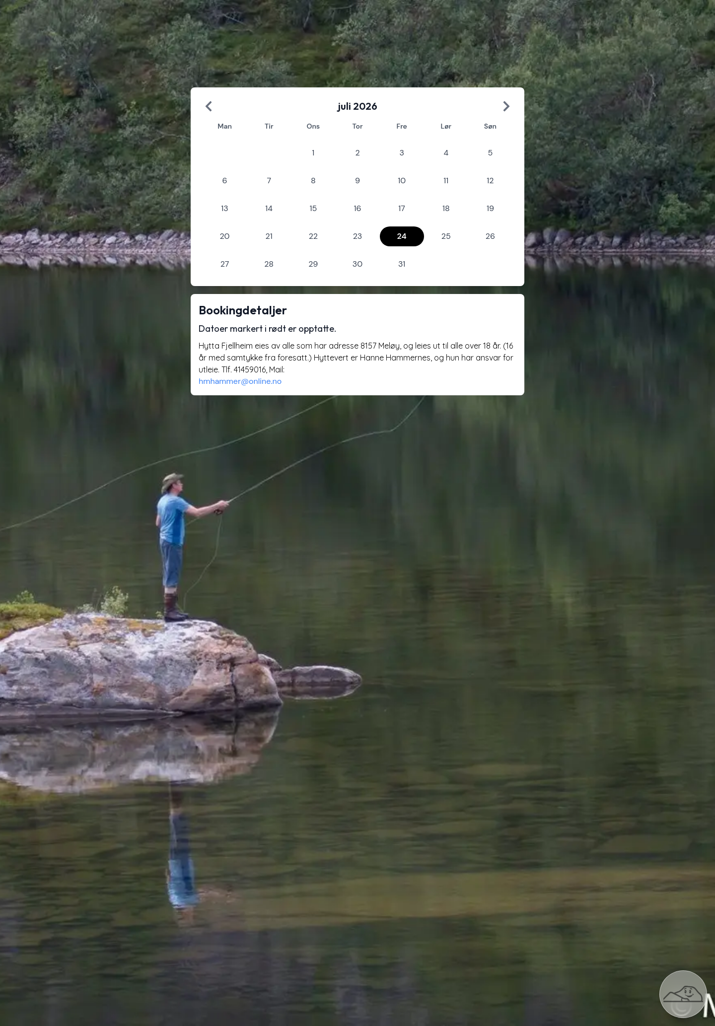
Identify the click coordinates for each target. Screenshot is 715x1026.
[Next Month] (506, 106)
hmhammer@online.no (240, 381)
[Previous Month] (208, 106)
